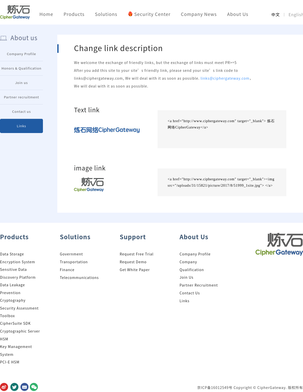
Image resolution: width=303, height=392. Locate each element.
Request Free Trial (137, 253)
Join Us (186, 277)
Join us (21, 82)
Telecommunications (79, 277)
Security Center (152, 14)
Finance (67, 269)
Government (71, 253)
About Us (237, 14)
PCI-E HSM (9, 361)
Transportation (74, 261)
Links (21, 125)
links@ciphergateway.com (224, 78)
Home (46, 14)
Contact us (21, 111)
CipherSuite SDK (15, 323)
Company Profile (21, 53)
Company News (199, 14)
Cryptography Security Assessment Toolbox (19, 308)
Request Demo (133, 261)
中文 (275, 14)
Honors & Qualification (22, 68)
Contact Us (190, 292)
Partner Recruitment (199, 285)
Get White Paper (135, 269)
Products (74, 14)
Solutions (106, 14)
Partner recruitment (21, 97)
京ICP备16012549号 (215, 387)
